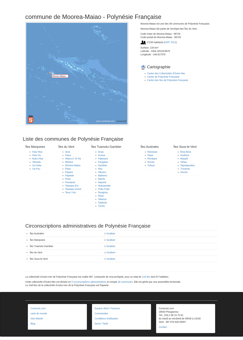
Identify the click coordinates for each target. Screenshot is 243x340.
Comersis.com (38, 308)
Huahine (184, 155)
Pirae (68, 179)
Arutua (101, 155)
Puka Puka (104, 189)
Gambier (102, 165)
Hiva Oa (36, 155)
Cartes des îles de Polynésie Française (167, 80)
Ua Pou (36, 168)
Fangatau (103, 162)
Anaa (101, 151)
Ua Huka (36, 165)
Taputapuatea (187, 165)
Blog (33, 323)
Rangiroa (103, 192)
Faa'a (68, 155)
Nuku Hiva (37, 158)
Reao (101, 195)
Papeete (69, 175)
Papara (69, 172)
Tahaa (183, 162)
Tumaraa (185, 168)
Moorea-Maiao (72, 165)
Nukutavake (104, 185)
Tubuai (151, 165)
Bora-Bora (185, 151)
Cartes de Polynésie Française (163, 76)
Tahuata (36, 162)
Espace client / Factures (107, 308)
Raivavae (152, 151)
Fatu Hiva (37, 151)
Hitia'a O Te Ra (73, 158)
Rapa (150, 155)
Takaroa (102, 199)
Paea (68, 168)
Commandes (101, 313)
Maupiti (184, 158)
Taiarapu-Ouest (73, 189)
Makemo (102, 175)
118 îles (146, 276)
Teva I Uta (70, 192)
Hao (100, 168)
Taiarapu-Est (71, 185)
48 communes (125, 281)
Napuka (102, 182)
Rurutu (151, 162)
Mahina (69, 162)
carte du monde (39, 313)
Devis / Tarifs (101, 323)
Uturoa (183, 172)
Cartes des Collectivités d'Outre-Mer (166, 73)
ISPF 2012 (170, 42)
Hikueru (102, 172)
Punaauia (70, 182)
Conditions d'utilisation (106, 318)
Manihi (101, 179)
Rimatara (152, 158)
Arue (67, 151)
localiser (109, 233)
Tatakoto (102, 202)
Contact (163, 327)
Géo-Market (37, 318)
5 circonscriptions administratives (88, 281)
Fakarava (103, 158)
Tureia (101, 206)
